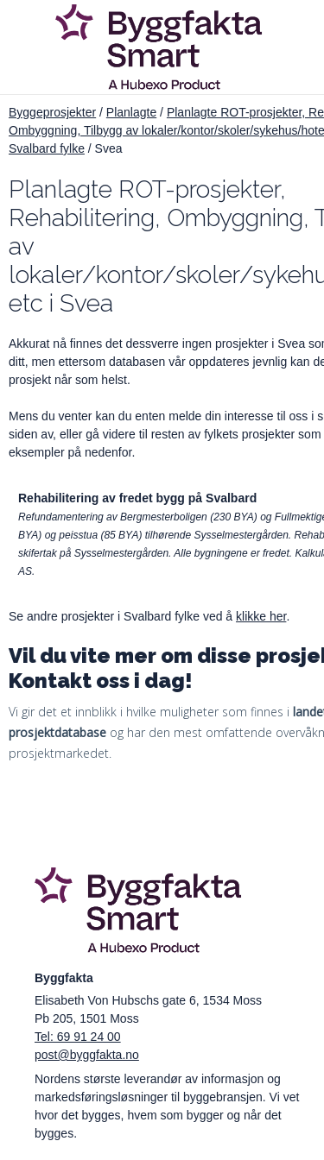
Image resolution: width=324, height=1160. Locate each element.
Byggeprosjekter (52, 112)
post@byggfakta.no (87, 1055)
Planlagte (131, 112)
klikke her (261, 616)
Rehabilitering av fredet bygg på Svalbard (137, 498)
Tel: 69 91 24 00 (78, 1036)
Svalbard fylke (47, 148)
